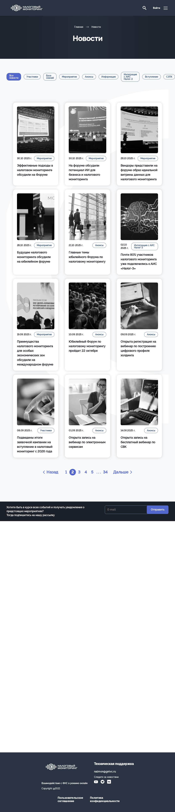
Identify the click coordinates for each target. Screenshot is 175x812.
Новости (96, 27)
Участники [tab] (32, 76)
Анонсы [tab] (89, 76)
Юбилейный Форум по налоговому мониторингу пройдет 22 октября (87, 346)
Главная (78, 27)
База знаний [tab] (50, 76)
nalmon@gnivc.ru (105, 771)
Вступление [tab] (151, 76)
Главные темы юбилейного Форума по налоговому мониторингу (87, 257)
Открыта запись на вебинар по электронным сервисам (87, 442)
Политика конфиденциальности (103, 799)
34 (105, 472)
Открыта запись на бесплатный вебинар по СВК (138, 442)
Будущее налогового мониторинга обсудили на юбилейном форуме (34, 257)
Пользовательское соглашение (70, 799)
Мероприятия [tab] (69, 76)
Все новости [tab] (13, 76)
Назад (50, 472)
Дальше (123, 472)
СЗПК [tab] (169, 76)
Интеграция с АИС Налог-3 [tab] (130, 76)
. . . (98, 472)
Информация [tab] (108, 76)
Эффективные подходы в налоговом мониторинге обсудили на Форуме (35, 170)
